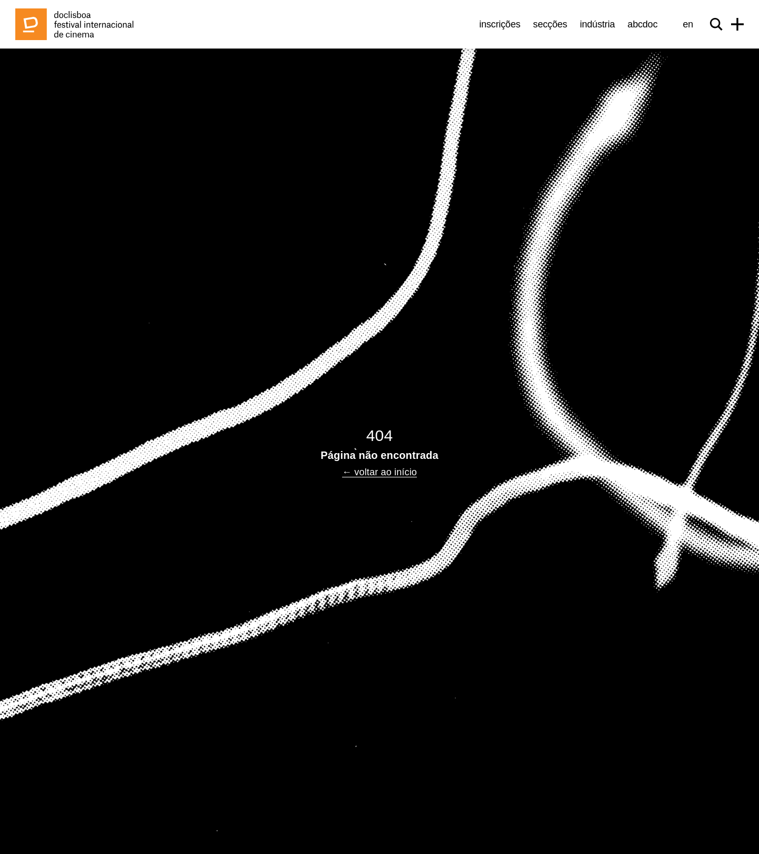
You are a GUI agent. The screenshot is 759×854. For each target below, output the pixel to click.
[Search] (716, 24)
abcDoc (643, 24)
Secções (550, 24)
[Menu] (737, 24)
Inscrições (499, 24)
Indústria (597, 24)
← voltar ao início (379, 472)
